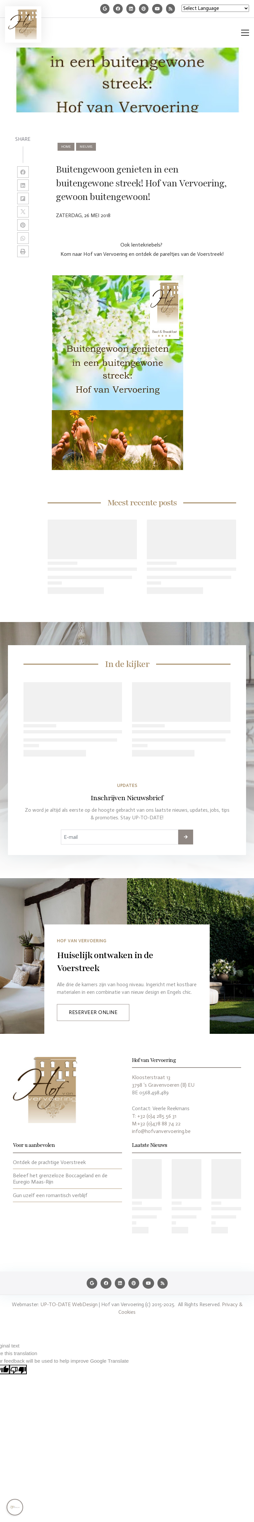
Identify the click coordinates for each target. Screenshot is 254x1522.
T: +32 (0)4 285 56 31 (154, 1116)
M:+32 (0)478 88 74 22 (156, 1124)
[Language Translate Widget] (215, 8)
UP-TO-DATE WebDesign (69, 1304)
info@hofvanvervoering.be (161, 1131)
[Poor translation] (18, 1369)
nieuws (86, 147)
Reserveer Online (93, 1012)
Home (66, 147)
